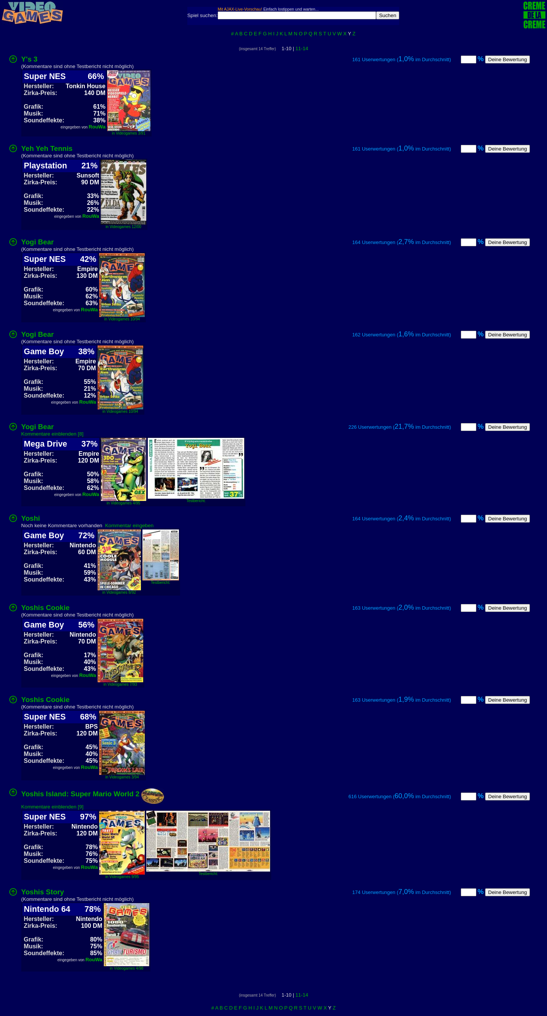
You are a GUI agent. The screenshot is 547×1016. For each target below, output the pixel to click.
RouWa (97, 127)
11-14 (302, 48)
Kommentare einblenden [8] (52, 434)
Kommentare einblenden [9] (52, 807)
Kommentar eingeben (129, 525)
